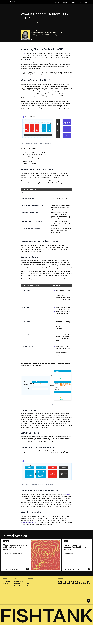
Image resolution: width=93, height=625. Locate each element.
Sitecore (23, 53)
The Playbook (17, 585)
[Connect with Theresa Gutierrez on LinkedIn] (31, 39)
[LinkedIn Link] (88, 601)
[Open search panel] (90, 2)
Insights (80, 2)
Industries (66, 2)
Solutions (58, 2)
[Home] (8, 2)
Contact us (29, 588)
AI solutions (5, 583)
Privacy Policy (18, 602)
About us (29, 585)
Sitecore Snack (17, 583)
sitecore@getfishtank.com (29, 522)
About (74, 2)
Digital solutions (6, 581)
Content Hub (66, 494)
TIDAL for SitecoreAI (18, 581)
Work (86, 2)
